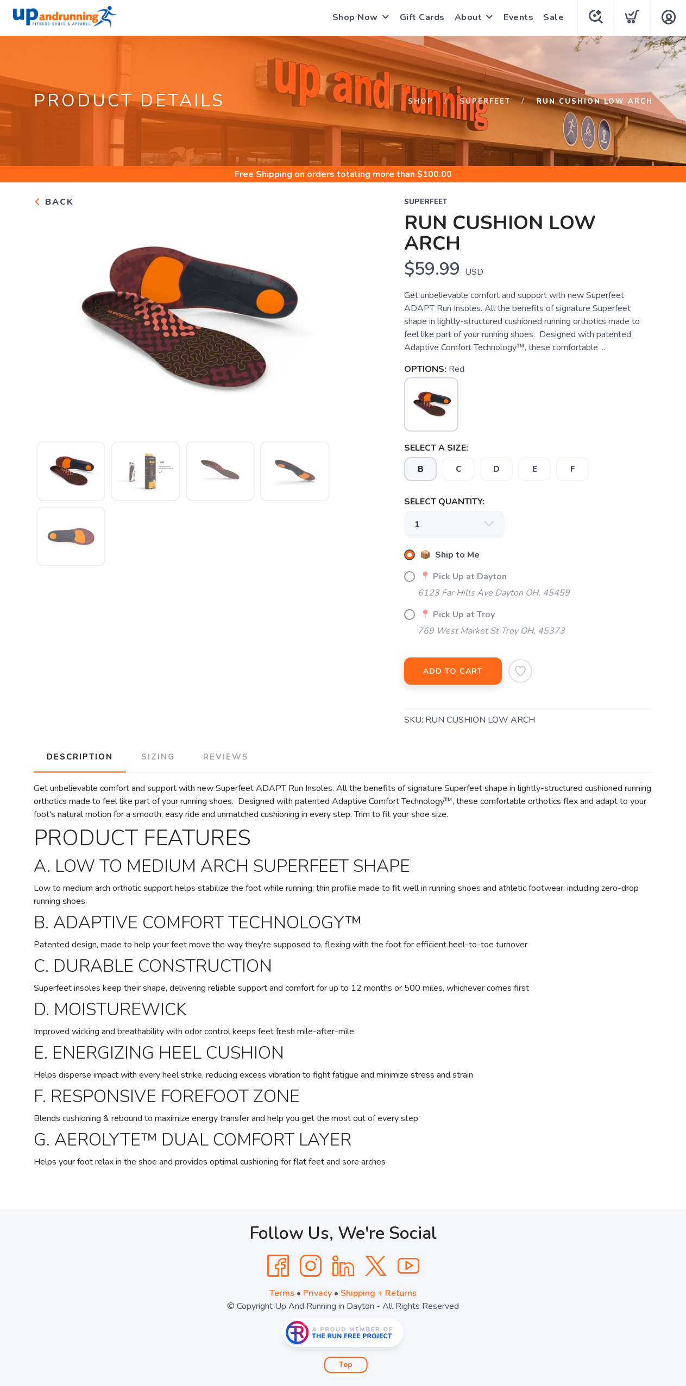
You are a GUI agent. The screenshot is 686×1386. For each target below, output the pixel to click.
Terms (281, 1293)
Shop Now (355, 17)
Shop (420, 101)
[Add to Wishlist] (520, 671)
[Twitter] (376, 1266)
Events (518, 17)
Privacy (317, 1293)
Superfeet (485, 101)
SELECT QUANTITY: (444, 502)
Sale (553, 17)
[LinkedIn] (343, 1266)
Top (346, 1365)
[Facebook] (278, 1266)
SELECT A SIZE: (436, 448)
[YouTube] (408, 1266)
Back (54, 202)
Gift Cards (422, 17)
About (468, 17)
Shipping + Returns (379, 1293)
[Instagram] (310, 1266)
